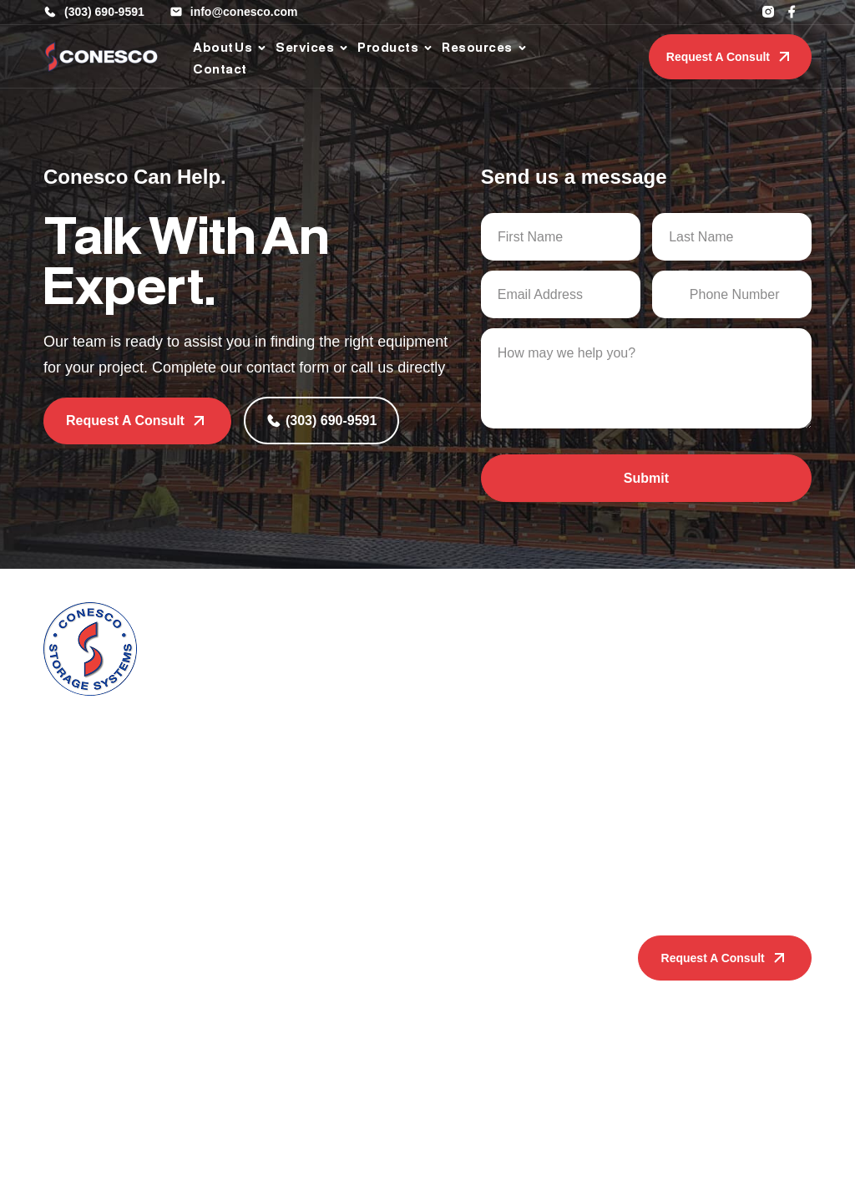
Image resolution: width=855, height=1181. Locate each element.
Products (245, 922)
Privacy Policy (447, 1152)
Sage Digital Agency (757, 1152)
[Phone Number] (732, 294)
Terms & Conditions (543, 1152)
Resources (451, 922)
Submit (646, 478)
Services (347, 625)
